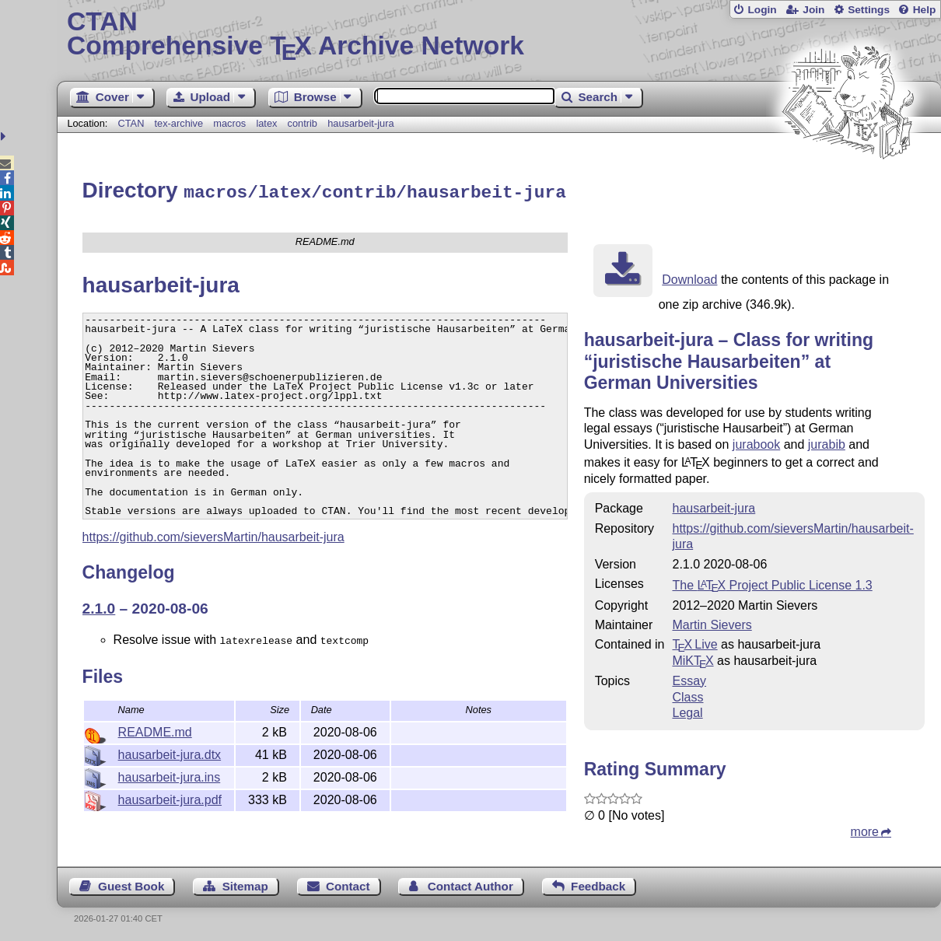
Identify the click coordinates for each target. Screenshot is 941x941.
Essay (689, 678)
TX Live (694, 642)
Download (689, 277)
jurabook (756, 442)
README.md (155, 729)
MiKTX (692, 658)
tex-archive (179, 123)
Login (761, 10)
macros (229, 123)
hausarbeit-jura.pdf (170, 797)
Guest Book (131, 883)
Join (813, 10)
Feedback (598, 883)
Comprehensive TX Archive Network (499, 35)
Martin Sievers (711, 622)
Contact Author (470, 883)
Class (687, 694)
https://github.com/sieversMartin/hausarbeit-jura (213, 534)
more (865, 829)
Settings (869, 10)
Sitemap (245, 883)
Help (924, 10)
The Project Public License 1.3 (772, 582)
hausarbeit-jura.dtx (170, 752)
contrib (302, 123)
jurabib (826, 442)
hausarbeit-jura (360, 123)
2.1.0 (99, 606)
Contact (348, 883)
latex (266, 123)
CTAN (130, 123)
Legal (687, 710)
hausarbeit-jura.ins (169, 775)
